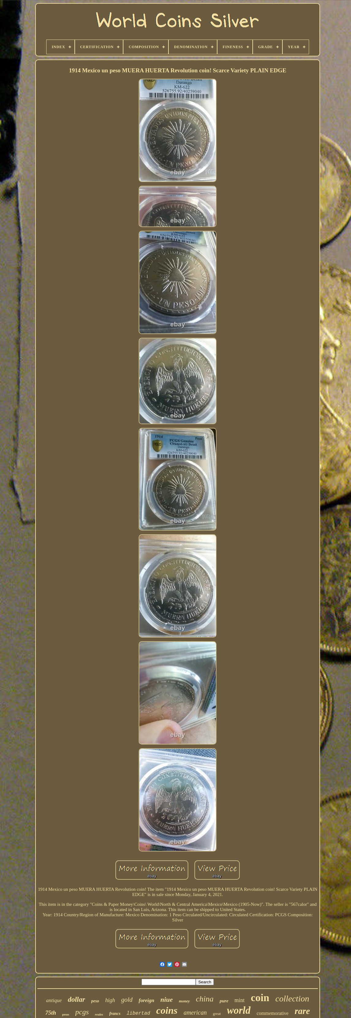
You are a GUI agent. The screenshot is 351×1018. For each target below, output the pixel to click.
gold (126, 999)
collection (292, 998)
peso (95, 1001)
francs (115, 1013)
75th (50, 1012)
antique (54, 1000)
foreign (146, 1000)
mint (240, 1000)
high (110, 1000)
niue (166, 999)
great (217, 1013)
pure (224, 1000)
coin (260, 997)
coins (166, 1010)
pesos (65, 1014)
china (205, 998)
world (239, 1010)
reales (99, 1014)
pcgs (82, 1012)
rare (302, 1011)
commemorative (273, 1013)
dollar (76, 999)
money (184, 1001)
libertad (138, 1013)
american (195, 1012)
